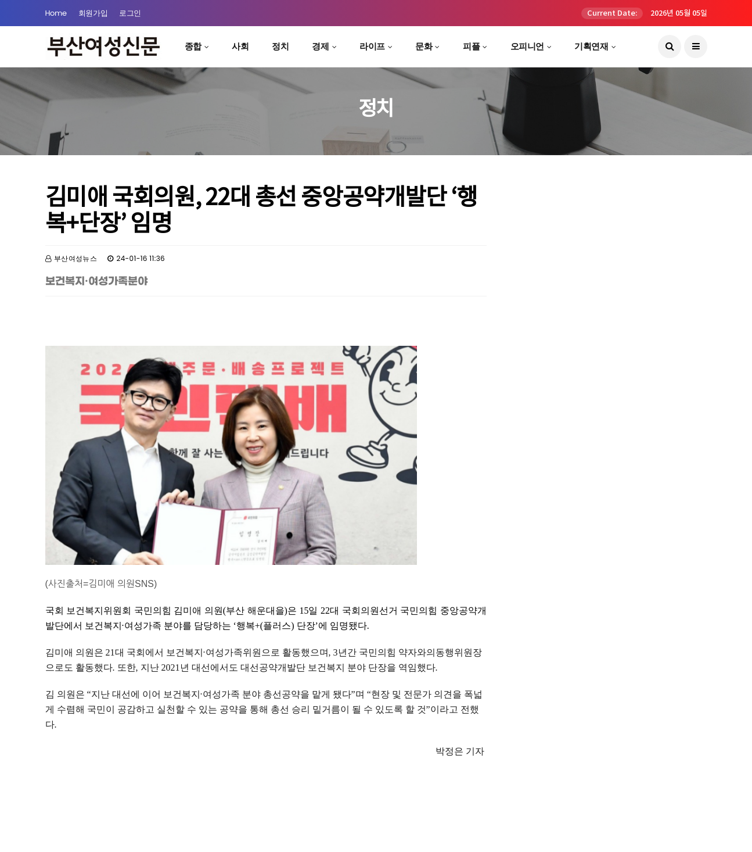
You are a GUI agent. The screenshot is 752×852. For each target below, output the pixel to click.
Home (56, 13)
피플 (471, 46)
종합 (193, 46)
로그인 (130, 13)
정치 (280, 46)
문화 (423, 46)
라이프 (372, 46)
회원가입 (92, 13)
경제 (320, 46)
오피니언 (527, 46)
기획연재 (591, 46)
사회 (240, 46)
